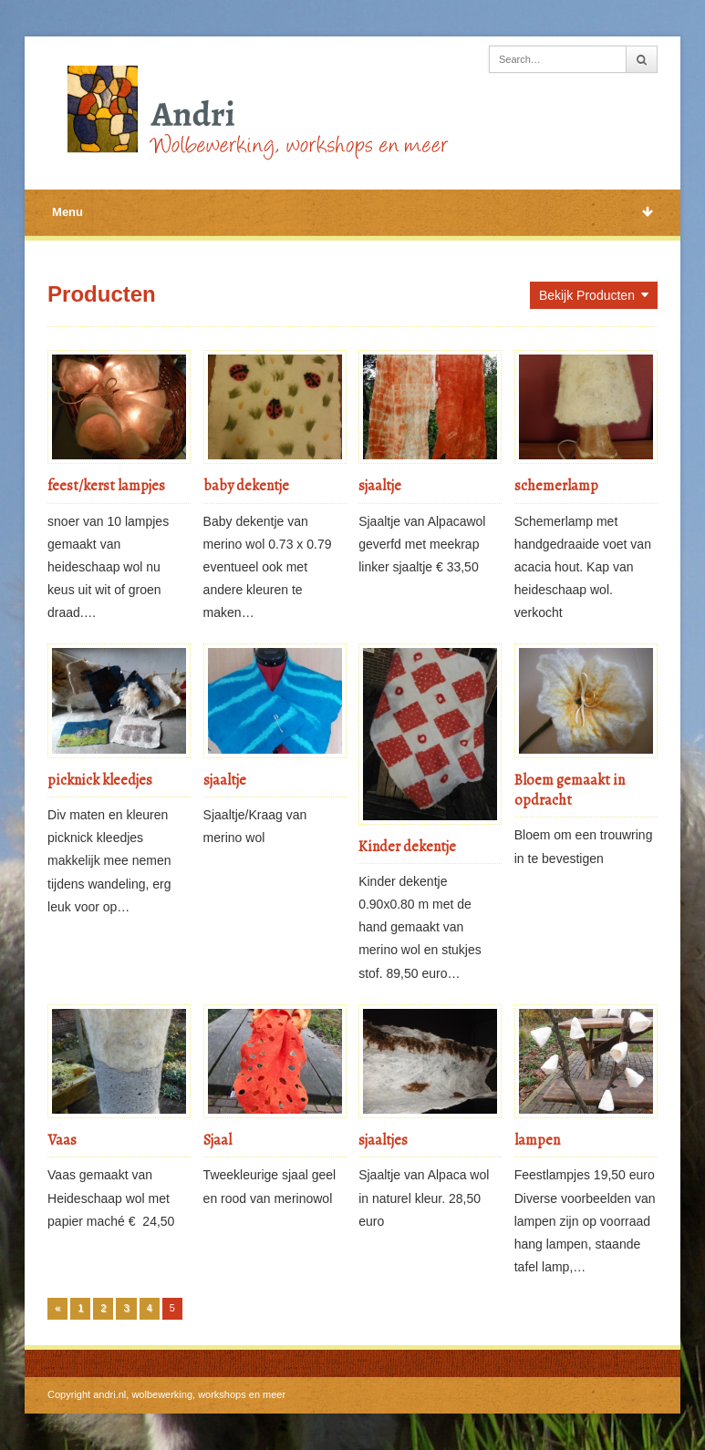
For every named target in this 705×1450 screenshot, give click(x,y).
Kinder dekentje (407, 847)
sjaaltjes (383, 1140)
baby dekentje (246, 486)
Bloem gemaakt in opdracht (569, 790)
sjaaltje (379, 486)
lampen (537, 1140)
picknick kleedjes (99, 780)
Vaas (62, 1140)
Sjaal (217, 1140)
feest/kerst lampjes (106, 486)
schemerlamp (556, 486)
